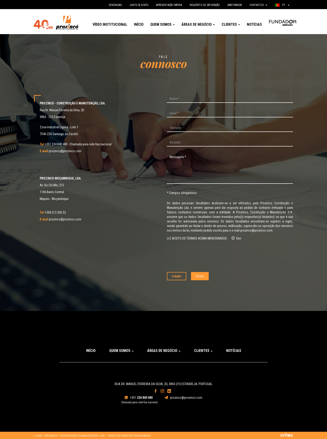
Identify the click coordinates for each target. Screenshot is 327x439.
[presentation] (230, 256)
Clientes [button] (231, 24)
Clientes (203, 350)
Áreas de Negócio (164, 350)
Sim (236, 238)
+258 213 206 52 (53, 212)
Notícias (254, 24)
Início (139, 24)
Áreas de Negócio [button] (198, 24)
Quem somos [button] (162, 24)
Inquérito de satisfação (205, 5)
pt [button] (282, 5)
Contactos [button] (258, 5)
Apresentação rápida (169, 5)
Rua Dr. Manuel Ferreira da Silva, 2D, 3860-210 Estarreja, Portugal (163, 384)
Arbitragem (235, 5)
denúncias (115, 5)
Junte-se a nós (138, 5)
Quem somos (121, 350)
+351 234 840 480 (53, 144)
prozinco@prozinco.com (60, 151)
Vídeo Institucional (110, 24)
